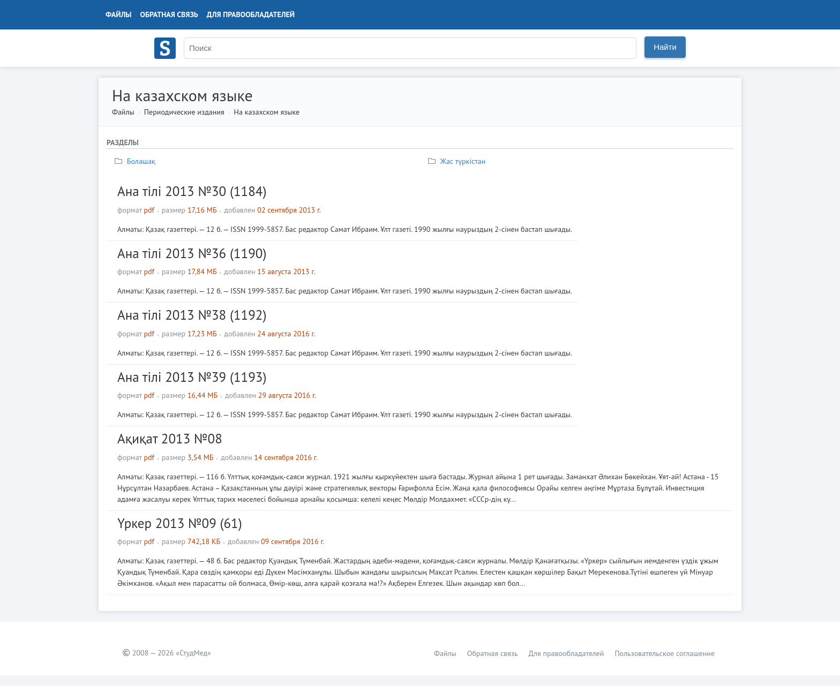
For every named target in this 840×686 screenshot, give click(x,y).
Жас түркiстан (458, 161)
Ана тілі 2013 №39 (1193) (191, 377)
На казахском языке (267, 112)
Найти (665, 46)
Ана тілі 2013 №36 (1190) (191, 253)
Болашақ (136, 161)
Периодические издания (184, 112)
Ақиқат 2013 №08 (169, 438)
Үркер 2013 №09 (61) (179, 523)
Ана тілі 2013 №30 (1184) (191, 191)
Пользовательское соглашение (664, 653)
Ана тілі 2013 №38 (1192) (191, 314)
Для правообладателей (251, 14)
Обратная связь (169, 14)
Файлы (119, 14)
